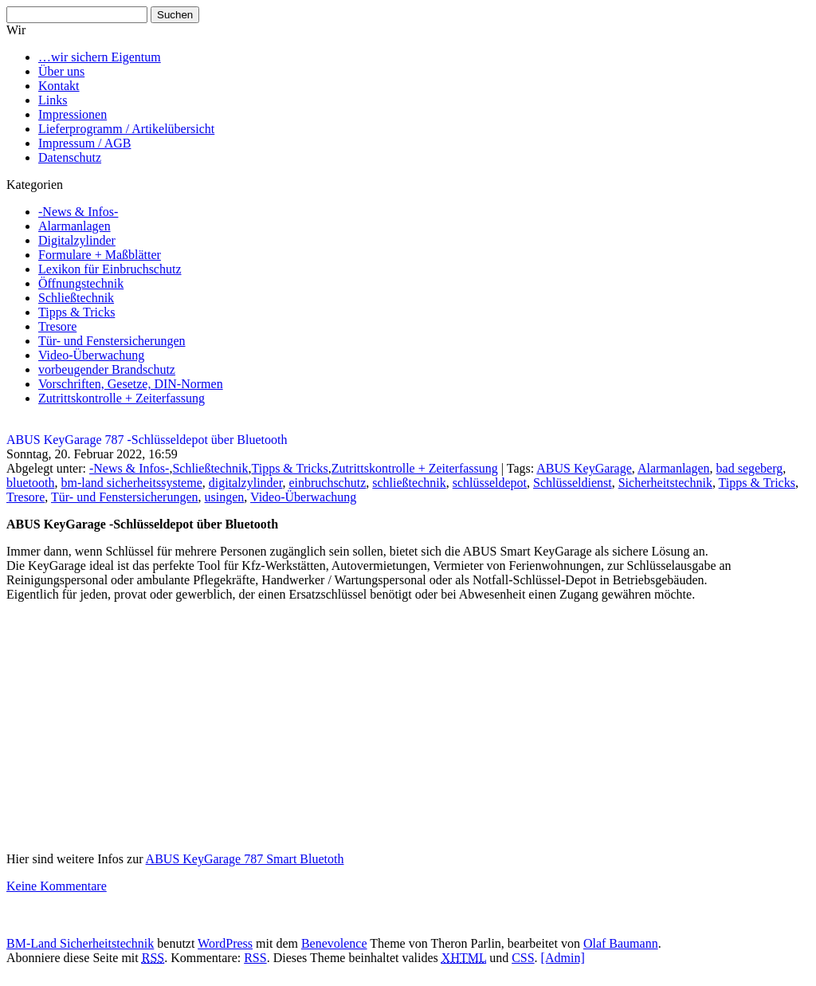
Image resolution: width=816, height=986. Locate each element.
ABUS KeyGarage (584, 468)
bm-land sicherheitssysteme (131, 482)
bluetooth (30, 482)
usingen (225, 497)
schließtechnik (408, 482)
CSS (523, 957)
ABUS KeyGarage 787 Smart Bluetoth (245, 859)
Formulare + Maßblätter (99, 254)
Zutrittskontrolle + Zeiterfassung (121, 398)
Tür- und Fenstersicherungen (112, 341)
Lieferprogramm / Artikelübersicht (126, 129)
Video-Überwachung (91, 355)
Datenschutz (69, 157)
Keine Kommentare (56, 886)
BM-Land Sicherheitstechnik (80, 943)
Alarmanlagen (74, 226)
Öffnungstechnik (81, 283)
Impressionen (72, 114)
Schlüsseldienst (572, 482)
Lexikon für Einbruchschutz (110, 269)
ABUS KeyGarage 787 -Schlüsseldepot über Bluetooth (146, 439)
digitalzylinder (246, 482)
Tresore (57, 326)
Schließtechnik (76, 297)
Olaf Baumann (620, 943)
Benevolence (334, 943)
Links (52, 100)
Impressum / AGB (84, 143)
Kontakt (59, 85)
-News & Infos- (78, 211)
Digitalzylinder (77, 240)
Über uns (61, 71)
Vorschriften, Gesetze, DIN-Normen (130, 384)
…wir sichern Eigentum (99, 57)
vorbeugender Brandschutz (106, 369)
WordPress (225, 943)
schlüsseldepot (490, 482)
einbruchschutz (327, 482)
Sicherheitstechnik (665, 482)
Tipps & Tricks (76, 312)
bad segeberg (749, 468)
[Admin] (563, 957)
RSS (255, 957)
